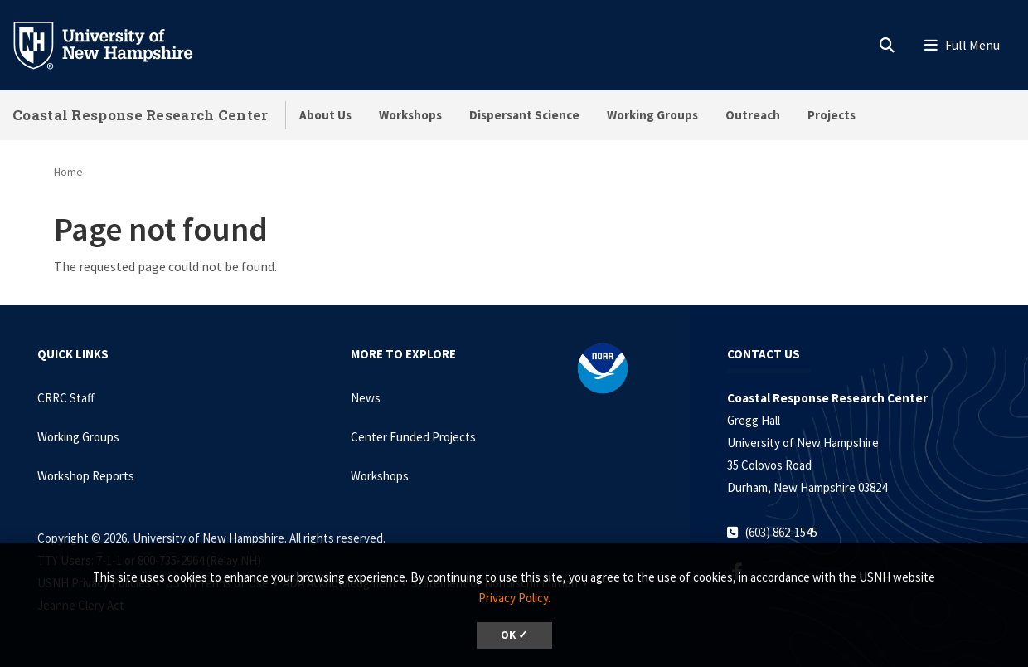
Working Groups (652, 115)
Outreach (752, 115)
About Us (325, 115)
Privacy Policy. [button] (514, 598)
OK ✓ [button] (514, 635)
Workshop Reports (85, 476)
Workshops (410, 115)
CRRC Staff (66, 398)
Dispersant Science (524, 115)
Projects (831, 115)
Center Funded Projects (413, 437)
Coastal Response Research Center (140, 114)
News (366, 398)
